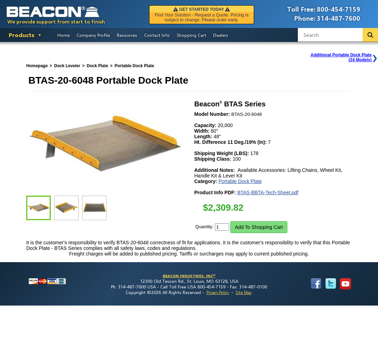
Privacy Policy (217, 292)
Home (63, 35)
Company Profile (93, 35)
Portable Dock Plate (240, 181)
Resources (127, 35)
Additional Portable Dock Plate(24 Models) (341, 57)
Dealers (220, 35)
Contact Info (157, 35)
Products (21, 34)
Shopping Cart (191, 35)
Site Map (243, 292)
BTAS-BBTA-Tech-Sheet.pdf (268, 192)
